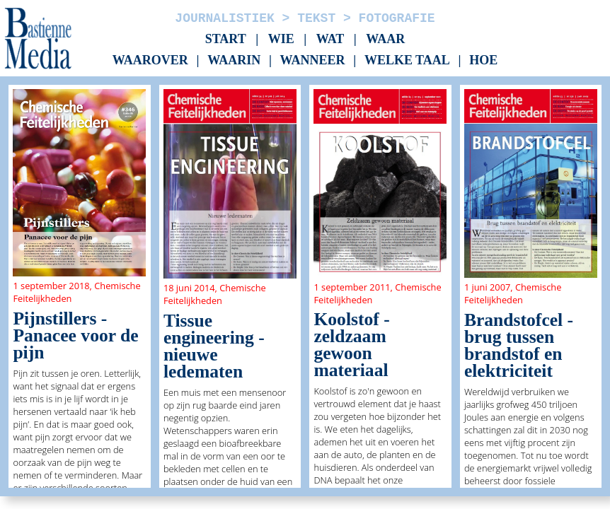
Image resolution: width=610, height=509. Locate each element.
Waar (385, 39)
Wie (281, 39)
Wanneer (312, 61)
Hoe (483, 61)
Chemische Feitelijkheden (214, 294)
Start (225, 39)
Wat (330, 39)
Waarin (233, 61)
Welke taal (407, 61)
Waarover (150, 61)
